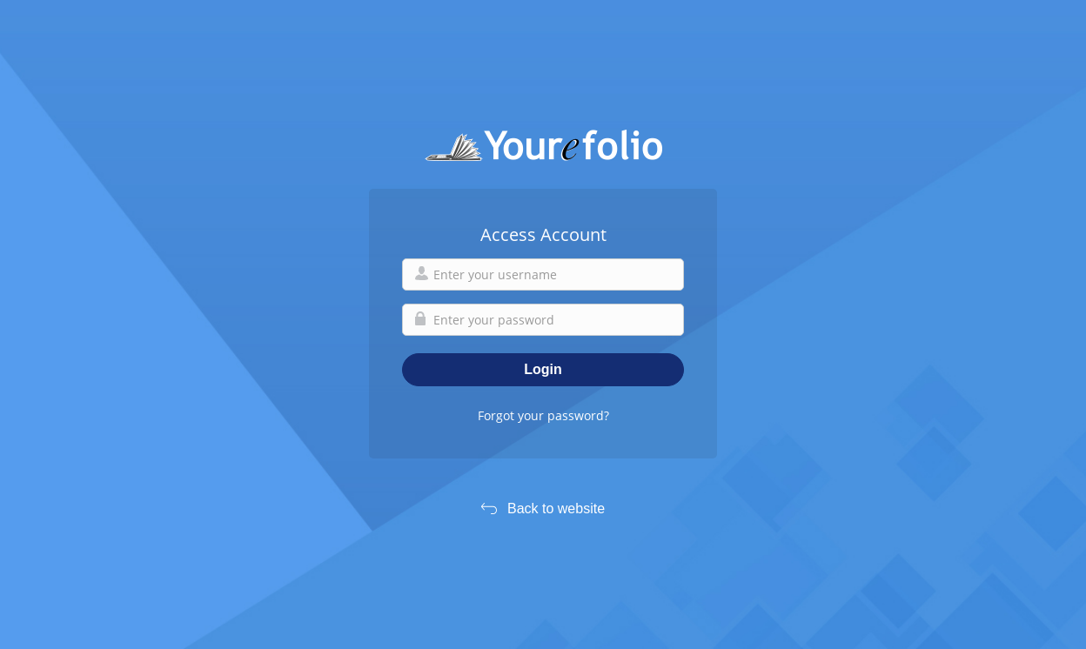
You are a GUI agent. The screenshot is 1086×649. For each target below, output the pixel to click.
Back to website (556, 508)
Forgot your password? (543, 415)
